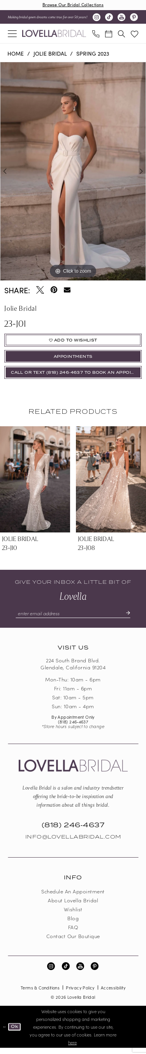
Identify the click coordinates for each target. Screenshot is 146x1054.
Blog (73, 924)
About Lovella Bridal (73, 906)
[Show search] (121, 34)
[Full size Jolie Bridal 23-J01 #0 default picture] (73, 172)
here (72, 1048)
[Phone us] (95, 34)
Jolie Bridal (50, 54)
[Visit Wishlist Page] (134, 34)
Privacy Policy (80, 994)
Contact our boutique (73, 942)
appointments (73, 360)
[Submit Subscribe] (130, 619)
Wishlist (73, 915)
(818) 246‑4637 (73, 728)
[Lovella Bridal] (54, 34)
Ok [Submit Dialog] (16, 1032)
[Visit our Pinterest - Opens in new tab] (134, 18)
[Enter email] (73, 619)
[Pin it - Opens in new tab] (54, 290)
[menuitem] (12, 34)
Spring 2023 (92, 54)
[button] (12, 34)
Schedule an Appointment (73, 897)
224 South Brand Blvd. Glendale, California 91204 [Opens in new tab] (73, 670)
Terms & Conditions (40, 994)
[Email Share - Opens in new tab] (67, 290)
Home (15, 54)
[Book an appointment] (108, 34)
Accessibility (113, 994)
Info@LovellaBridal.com (73, 843)
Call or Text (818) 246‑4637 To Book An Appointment (77, 377)
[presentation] (35, 485)
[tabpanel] (73, 172)
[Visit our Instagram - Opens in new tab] (96, 18)
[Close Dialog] (4, 1033)
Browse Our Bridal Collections (73, 5)
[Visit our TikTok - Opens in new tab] (109, 18)
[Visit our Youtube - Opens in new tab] (121, 18)
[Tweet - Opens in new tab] (40, 290)
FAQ (73, 933)
